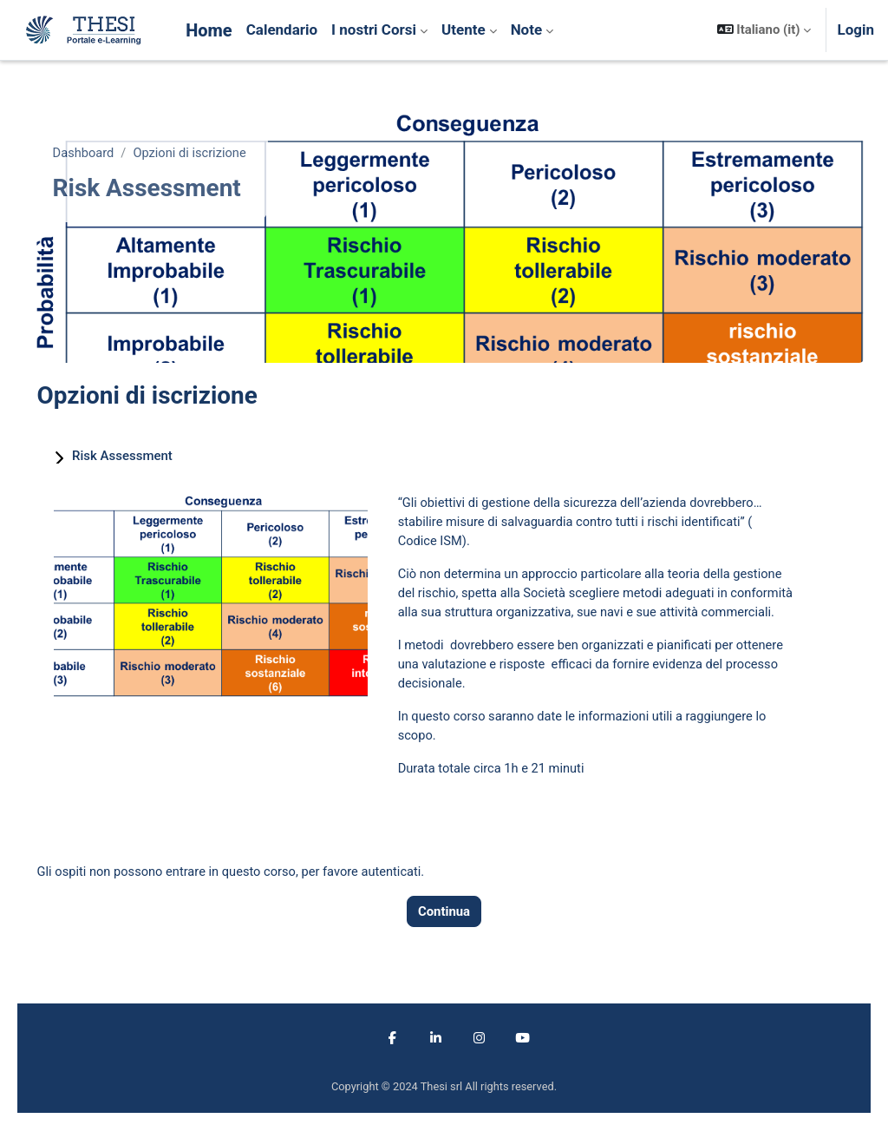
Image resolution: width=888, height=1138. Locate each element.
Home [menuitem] (209, 30)
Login (855, 29)
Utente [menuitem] (463, 29)
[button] (764, 30)
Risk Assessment (146, 456)
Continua (444, 936)
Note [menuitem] (527, 29)
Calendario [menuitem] (281, 29)
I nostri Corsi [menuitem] (373, 29)
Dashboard (108, 153)
